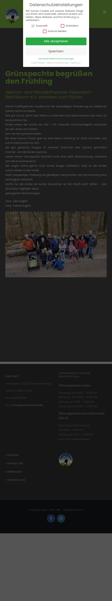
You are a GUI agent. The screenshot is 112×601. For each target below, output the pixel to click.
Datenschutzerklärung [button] (57, 62)
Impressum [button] (75, 62)
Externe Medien (55, 31)
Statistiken (70, 25)
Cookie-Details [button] (38, 62)
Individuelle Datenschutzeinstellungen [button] (56, 58)
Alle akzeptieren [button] (56, 41)
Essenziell (39, 25)
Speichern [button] (56, 51)
